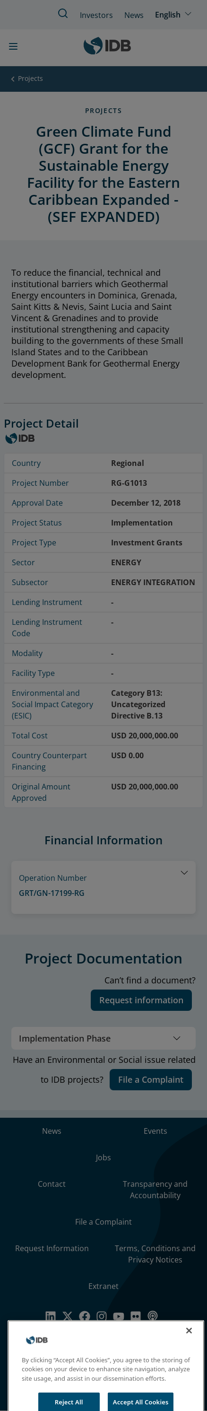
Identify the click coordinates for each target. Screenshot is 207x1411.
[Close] (189, 1340)
